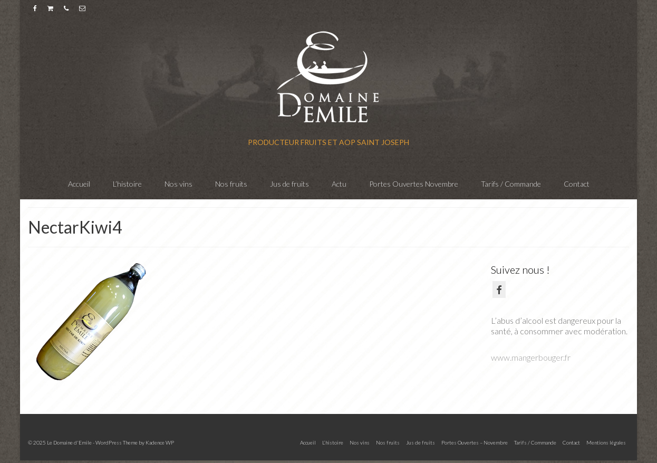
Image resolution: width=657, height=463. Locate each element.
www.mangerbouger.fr (531, 357)
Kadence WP (160, 442)
